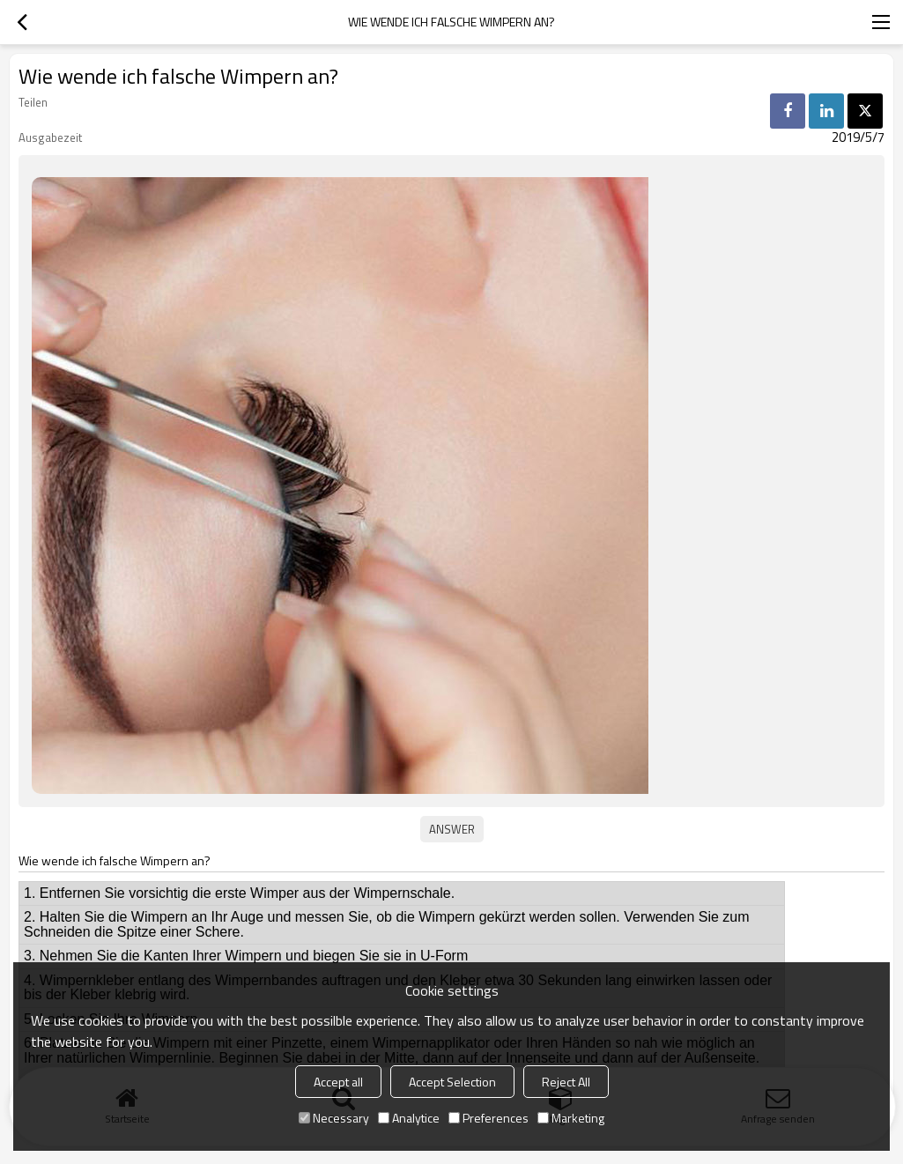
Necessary (334, 1117)
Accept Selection (452, 1081)
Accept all (338, 1081)
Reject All (566, 1081)
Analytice (409, 1117)
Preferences (488, 1117)
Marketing (570, 1117)
